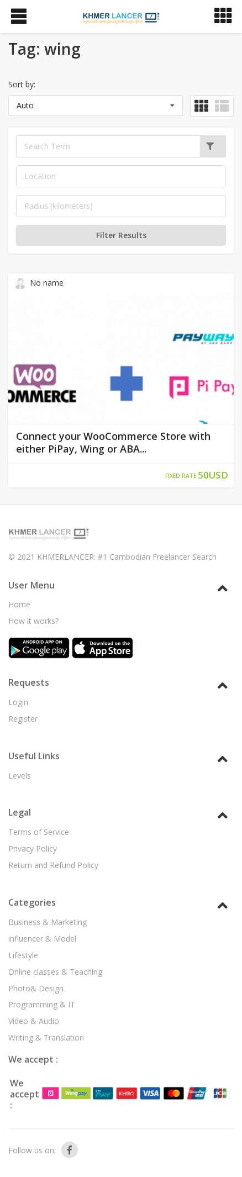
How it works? (33, 621)
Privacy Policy (32, 848)
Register (23, 718)
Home (19, 604)
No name (39, 283)
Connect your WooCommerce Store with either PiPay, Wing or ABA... (113, 442)
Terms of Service (38, 832)
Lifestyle (23, 955)
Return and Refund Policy (53, 865)
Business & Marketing (47, 922)
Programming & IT (41, 1004)
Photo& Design (36, 988)
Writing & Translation (46, 1037)
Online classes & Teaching (55, 971)
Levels (19, 775)
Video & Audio (33, 1021)
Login (18, 702)
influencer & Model (42, 938)
